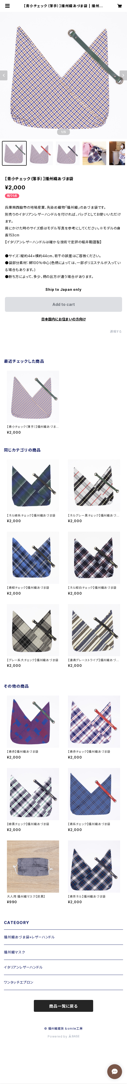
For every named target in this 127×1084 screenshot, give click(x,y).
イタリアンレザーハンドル (23, 967)
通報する (116, 331)
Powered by (63, 1036)
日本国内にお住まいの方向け (63, 319)
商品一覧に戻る (63, 1006)
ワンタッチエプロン (18, 982)
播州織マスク (14, 952)
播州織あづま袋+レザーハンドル (29, 937)
